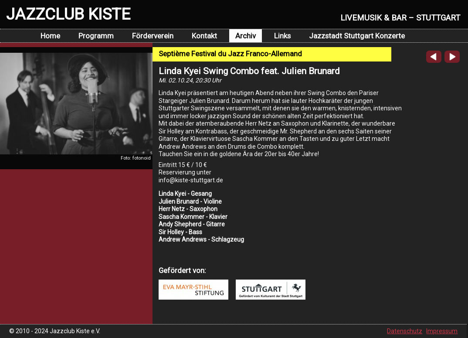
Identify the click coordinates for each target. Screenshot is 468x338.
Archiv (245, 35)
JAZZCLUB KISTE (68, 14)
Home (50, 35)
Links (282, 35)
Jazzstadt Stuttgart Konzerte (357, 35)
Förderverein (152, 35)
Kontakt (204, 35)
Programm (96, 35)
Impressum (442, 331)
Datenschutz (404, 331)
